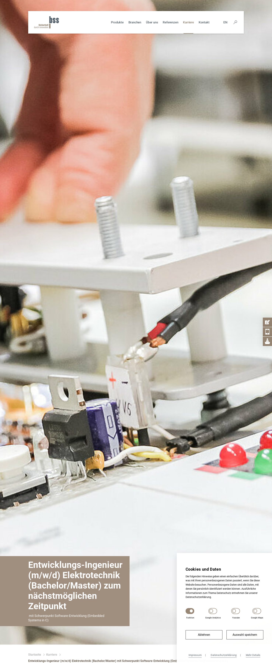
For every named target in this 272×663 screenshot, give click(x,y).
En (225, 22)
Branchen (134, 22)
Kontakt (204, 22)
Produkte (117, 22)
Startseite (34, 654)
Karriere (188, 22)
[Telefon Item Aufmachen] (267, 331)
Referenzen (170, 22)
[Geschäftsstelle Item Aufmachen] (267, 341)
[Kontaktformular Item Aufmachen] (267, 322)
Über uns (152, 22)
